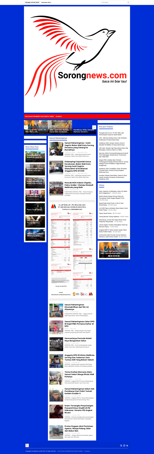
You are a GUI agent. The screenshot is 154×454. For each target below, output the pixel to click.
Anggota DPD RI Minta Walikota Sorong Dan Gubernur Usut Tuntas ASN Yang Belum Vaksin (79, 357)
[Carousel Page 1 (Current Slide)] (109, 255)
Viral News (67, 343)
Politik (73, 152)
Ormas (66, 189)
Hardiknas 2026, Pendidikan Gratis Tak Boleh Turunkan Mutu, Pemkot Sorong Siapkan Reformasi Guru (113, 170)
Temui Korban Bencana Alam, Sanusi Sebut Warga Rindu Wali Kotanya (79, 374)
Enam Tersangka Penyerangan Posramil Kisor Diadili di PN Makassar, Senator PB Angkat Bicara (79, 409)
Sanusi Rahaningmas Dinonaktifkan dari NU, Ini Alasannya (77, 307)
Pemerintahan (68, 379)
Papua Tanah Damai (105, 213)
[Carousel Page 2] (111, 255)
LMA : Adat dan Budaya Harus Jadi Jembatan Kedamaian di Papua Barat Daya (59, 131)
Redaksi (87, 451)
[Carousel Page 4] (116, 255)
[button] (128, 2)
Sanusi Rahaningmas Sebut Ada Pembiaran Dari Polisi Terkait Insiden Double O (79, 391)
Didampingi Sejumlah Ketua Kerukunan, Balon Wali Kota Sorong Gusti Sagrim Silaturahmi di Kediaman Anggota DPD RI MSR (78, 166)
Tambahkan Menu (46, 2)
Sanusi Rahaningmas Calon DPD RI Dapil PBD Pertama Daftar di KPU (79, 323)
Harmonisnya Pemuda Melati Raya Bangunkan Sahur (78, 339)
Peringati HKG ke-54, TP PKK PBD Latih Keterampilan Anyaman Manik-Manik (35, 131)
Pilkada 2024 (68, 152)
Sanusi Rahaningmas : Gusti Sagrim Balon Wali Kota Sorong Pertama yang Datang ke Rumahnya (79, 146)
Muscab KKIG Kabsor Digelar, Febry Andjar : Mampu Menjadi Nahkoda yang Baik (79, 185)
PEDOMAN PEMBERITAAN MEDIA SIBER (70, 451)
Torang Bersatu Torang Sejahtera (109, 216)
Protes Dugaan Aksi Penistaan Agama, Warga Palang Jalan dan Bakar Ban (79, 428)
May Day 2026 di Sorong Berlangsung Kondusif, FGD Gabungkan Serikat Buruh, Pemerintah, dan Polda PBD (113, 155)
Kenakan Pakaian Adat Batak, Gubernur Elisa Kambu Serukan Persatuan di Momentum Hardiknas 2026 (113, 177)
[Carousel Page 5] (119, 255)
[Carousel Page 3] (114, 255)
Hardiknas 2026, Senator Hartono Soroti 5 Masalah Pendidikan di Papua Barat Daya (84, 131)
